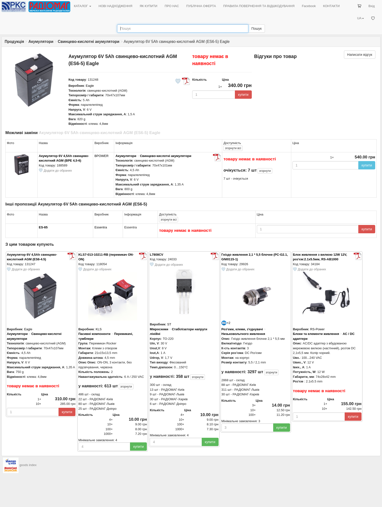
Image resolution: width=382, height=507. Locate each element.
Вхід (372, 6)
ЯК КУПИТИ (148, 6)
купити (243, 95)
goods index (28, 465)
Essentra (100, 227)
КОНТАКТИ (331, 6)
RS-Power (317, 329)
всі (233, 148)
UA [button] (360, 18)
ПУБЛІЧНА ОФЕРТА (201, 6)
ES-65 (43, 227)
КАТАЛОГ (82, 6)
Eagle (90, 86)
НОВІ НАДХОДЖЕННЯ (115, 6)
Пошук (256, 28)
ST (169, 324)
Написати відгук (359, 55)
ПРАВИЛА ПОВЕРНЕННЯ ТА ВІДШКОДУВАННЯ (258, 6)
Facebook (309, 6)
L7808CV (156, 254)
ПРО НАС (172, 6)
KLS (99, 329)
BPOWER (101, 156)
